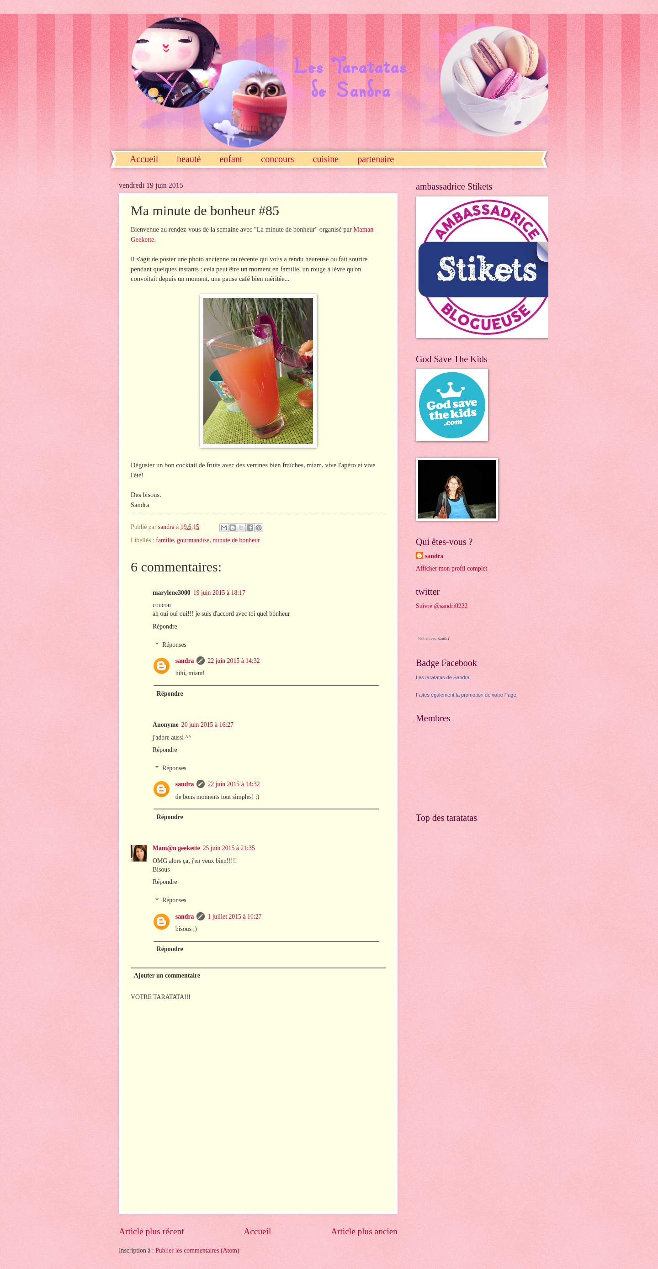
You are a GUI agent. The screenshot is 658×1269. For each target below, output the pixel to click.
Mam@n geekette (176, 848)
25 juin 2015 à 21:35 (229, 848)
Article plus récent (151, 1231)
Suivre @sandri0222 (442, 606)
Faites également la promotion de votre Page (466, 695)
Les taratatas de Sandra (442, 677)
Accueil (144, 159)
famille (165, 540)
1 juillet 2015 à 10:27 (234, 916)
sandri (443, 638)
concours (277, 159)
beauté (189, 159)
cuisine (326, 159)
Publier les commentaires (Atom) (197, 1250)
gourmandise (193, 540)
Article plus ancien (364, 1231)
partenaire (375, 159)
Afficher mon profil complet (451, 568)
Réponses (174, 644)
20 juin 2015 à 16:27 (207, 724)
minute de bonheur (236, 540)
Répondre (165, 626)
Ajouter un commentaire (167, 975)
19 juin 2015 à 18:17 (219, 592)
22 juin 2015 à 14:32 (233, 660)
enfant (230, 159)
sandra (184, 660)
